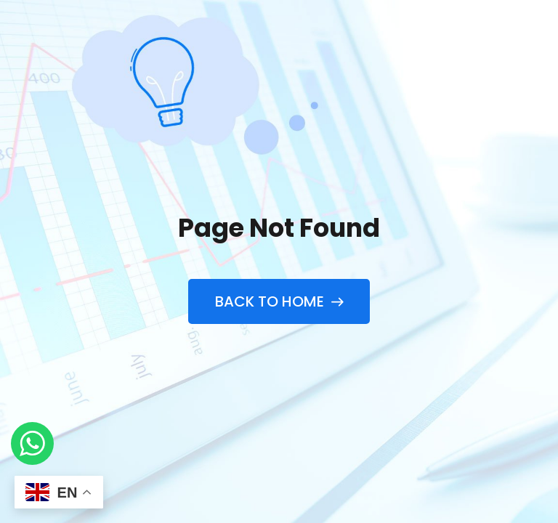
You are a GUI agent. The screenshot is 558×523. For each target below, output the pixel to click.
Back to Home (279, 301)
